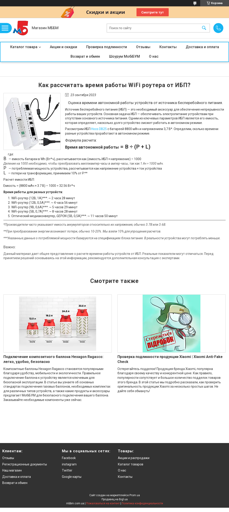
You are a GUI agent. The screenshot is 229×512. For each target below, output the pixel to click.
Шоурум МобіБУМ (124, 56)
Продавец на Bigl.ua (115, 499)
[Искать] (204, 28)
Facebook (69, 458)
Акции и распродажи (133, 458)
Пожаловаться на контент (103, 503)
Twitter (67, 470)
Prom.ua (134, 495)
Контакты (168, 47)
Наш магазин (12, 470)
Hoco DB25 (99, 129)
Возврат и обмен (85, 56)
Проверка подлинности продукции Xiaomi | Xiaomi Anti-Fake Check (170, 359)
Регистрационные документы (24, 464)
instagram (69, 464)
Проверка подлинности (106, 47)
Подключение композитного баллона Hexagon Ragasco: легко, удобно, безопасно (53, 359)
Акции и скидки (63, 47)
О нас (153, 56)
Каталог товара (23, 47)
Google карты (71, 477)
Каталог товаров (130, 464)
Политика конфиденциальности (142, 503)
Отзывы (143, 47)
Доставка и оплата (202, 47)
